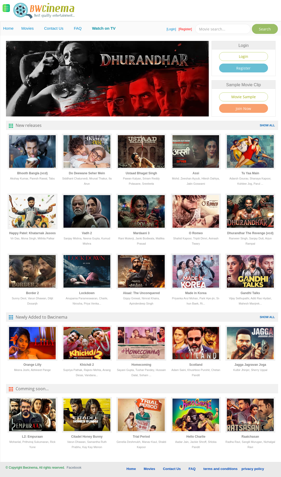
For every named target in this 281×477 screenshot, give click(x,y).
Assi (196, 173)
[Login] (171, 29)
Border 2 (32, 293)
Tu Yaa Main (250, 173)
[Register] (185, 29)
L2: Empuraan (32, 436)
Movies (27, 28)
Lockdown (86, 293)
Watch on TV (104, 28)
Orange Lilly (32, 365)
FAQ (78, 28)
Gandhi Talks (250, 293)
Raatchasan (250, 436)
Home (8, 28)
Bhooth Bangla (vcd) (32, 173)
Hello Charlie (195, 436)
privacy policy (252, 469)
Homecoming (141, 365)
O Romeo (196, 233)
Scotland (195, 365)
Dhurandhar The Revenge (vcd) (250, 233)
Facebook (74, 467)
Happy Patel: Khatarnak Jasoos (32, 233)
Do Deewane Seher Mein (87, 173)
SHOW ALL (267, 125)
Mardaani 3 (141, 233)
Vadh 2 (87, 233)
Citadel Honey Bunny (87, 436)
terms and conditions (220, 469)
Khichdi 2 (87, 365)
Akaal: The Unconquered (141, 293)
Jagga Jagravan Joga (250, 365)
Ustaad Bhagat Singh (141, 173)
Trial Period (141, 436)
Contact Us (53, 28)
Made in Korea (196, 293)
